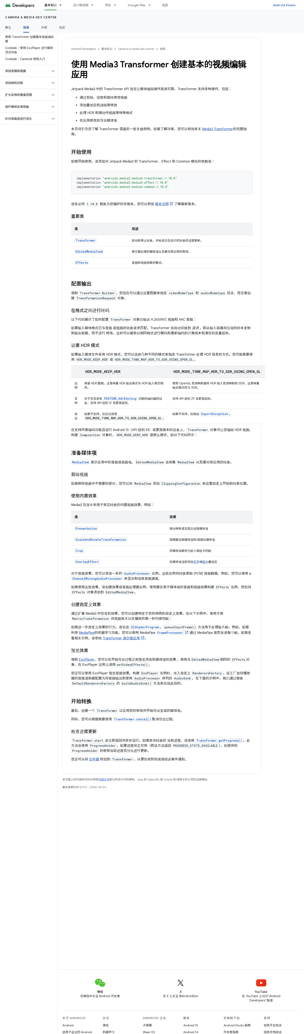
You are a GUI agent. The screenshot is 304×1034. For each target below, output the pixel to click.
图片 (205, 562)
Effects (82, 263)
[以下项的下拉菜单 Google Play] (151, 5)
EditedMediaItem (89, 251)
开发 (108, 5)
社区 (165, 5)
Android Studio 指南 (237, 1025)
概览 (8, 27)
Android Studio (284, 5)
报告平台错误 (273, 1025)
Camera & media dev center (31, 17)
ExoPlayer (86, 660)
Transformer (86, 240)
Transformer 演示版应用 (121, 638)
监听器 (94, 759)
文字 (196, 562)
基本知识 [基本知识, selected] (50, 5)
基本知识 (106, 49)
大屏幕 (147, 1025)
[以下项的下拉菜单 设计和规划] (94, 5)
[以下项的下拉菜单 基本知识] (62, 5)
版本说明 (162, 204)
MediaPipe (87, 633)
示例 (44, 27)
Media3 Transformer (217, 129)
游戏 (106, 1025)
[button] (25, 71)
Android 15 (190, 1025)
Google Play (137, 5)
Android (67, 1025)
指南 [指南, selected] (26, 27)
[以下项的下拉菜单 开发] (117, 5)
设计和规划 (80, 5)
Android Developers (83, 49)
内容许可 (103, 779)
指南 (162, 49)
